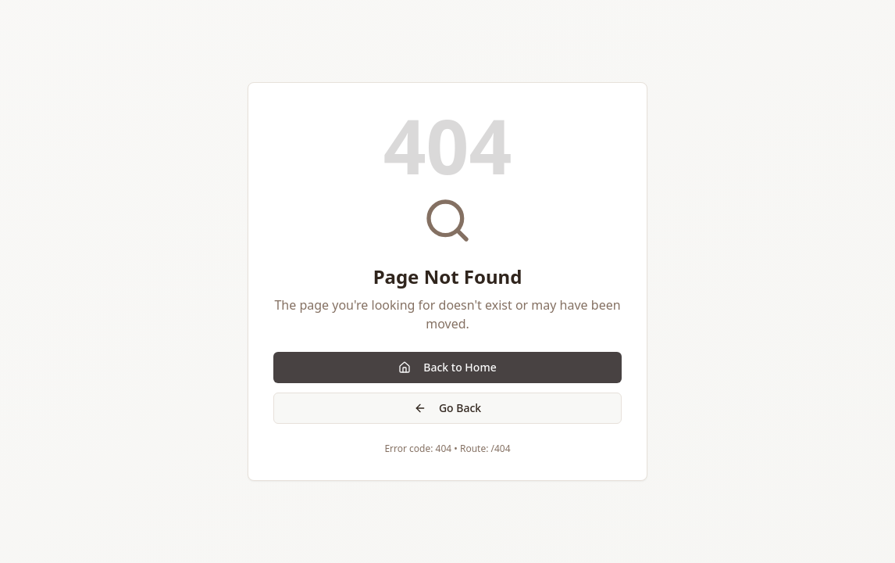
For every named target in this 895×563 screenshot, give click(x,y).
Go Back (447, 407)
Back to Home (447, 367)
